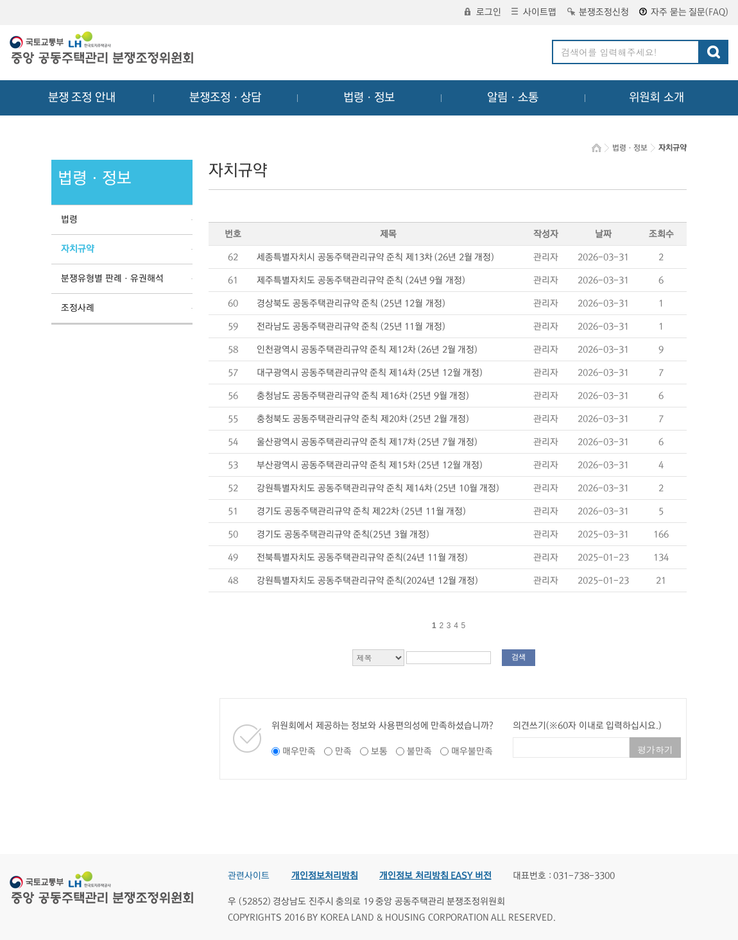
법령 (69, 219)
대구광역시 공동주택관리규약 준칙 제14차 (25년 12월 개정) (370, 373)
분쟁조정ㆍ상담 (225, 97)
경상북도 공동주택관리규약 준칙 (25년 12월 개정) (351, 303)
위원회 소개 (657, 97)
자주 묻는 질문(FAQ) (683, 12)
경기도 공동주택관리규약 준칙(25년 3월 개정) (343, 534)
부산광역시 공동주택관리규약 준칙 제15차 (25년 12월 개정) (370, 465)
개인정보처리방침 (324, 876)
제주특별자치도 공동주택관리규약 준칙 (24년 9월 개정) (361, 280)
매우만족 (299, 751)
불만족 (419, 751)
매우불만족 (472, 751)
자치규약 (77, 249)
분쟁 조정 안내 (82, 97)
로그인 (483, 12)
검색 (518, 657)
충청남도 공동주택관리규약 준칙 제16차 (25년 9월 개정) (363, 396)
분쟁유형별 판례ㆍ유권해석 (112, 278)
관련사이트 (249, 876)
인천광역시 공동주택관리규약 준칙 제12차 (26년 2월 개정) (367, 350)
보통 (379, 751)
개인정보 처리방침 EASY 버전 (435, 876)
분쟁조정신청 (598, 12)
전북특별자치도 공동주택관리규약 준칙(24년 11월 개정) (362, 557)
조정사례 (77, 308)
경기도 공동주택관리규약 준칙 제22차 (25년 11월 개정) (361, 511)
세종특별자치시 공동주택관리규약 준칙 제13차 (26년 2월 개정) (375, 257)
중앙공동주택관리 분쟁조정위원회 (103, 49)
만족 (343, 751)
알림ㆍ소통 (512, 97)
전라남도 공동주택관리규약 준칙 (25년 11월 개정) (351, 326)
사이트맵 (533, 12)
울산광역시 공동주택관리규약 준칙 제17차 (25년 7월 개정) (367, 442)
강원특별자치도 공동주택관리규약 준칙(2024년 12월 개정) (367, 581)
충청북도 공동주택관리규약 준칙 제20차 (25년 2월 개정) (363, 419)
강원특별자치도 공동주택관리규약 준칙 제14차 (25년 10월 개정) (378, 488)
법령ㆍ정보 (369, 97)
